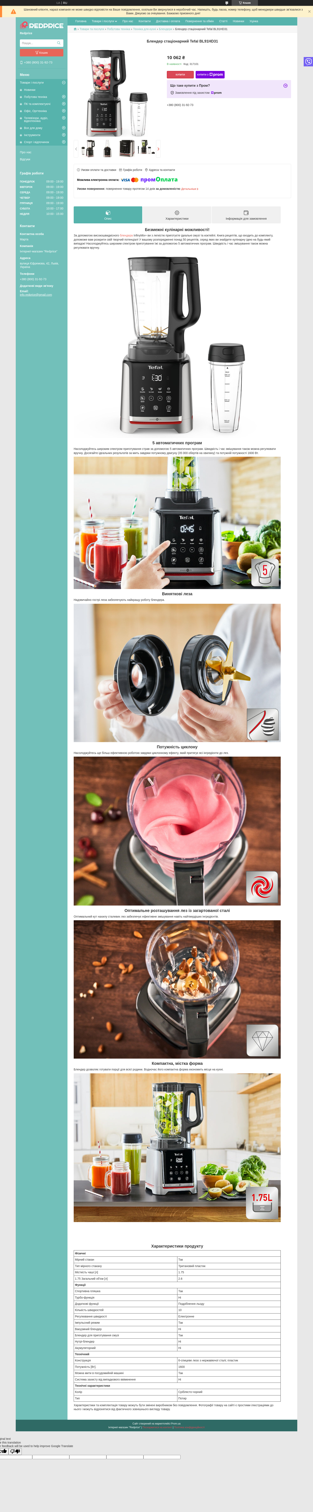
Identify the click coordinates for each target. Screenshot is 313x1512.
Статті (223, 21)
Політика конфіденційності (189, 1427)
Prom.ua (176, 1423)
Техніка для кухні (144, 29)
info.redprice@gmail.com (36, 294)
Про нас (25, 152)
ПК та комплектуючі (37, 104)
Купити (180, 74)
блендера (126, 235)
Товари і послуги (32, 82)
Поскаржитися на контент (157, 1427)
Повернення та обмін (199, 21)
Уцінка (254, 21)
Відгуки (25, 159)
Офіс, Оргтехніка (35, 111)
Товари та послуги (91, 29)
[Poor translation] (15, 1451)
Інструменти (32, 135)
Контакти (145, 21)
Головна (80, 21)
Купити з (210, 75)
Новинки (29, 89)
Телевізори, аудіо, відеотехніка (36, 119)
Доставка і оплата (168, 21)
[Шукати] (58, 43)
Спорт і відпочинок (36, 142)
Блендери (165, 29)
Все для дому (33, 128)
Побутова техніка (35, 97)
